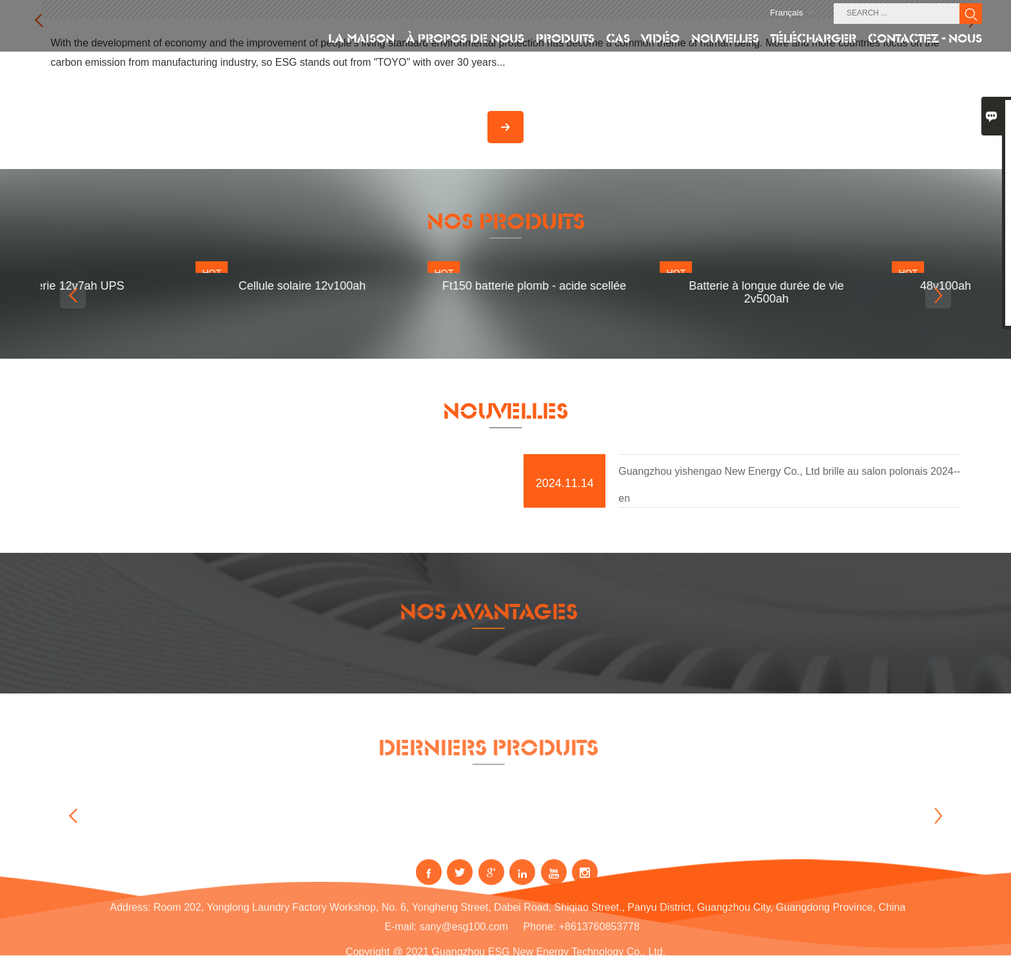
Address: (130, 922)
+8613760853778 (599, 941)
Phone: (540, 941)
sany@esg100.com (464, 941)
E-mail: (400, 941)
